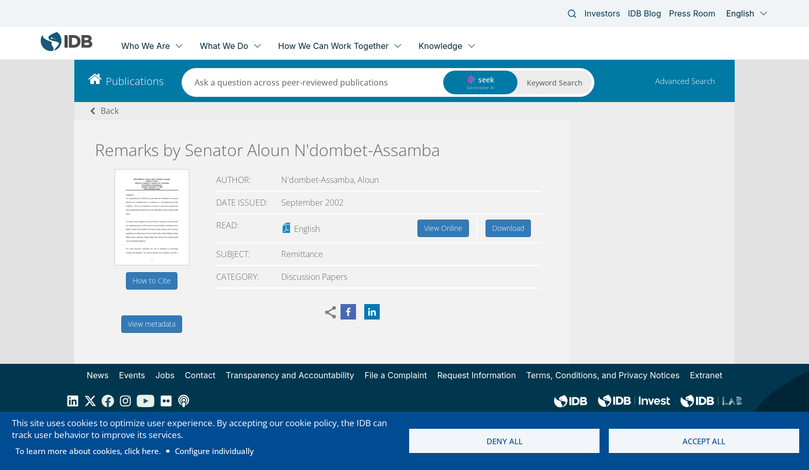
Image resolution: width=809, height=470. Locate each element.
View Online (443, 228)
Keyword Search (555, 83)
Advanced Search (685, 81)
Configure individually (214, 451)
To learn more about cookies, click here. (88, 451)
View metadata (151, 324)
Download (508, 228)
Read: (227, 225)
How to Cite (152, 281)
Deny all (505, 441)
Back (110, 110)
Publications (135, 81)
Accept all (704, 441)
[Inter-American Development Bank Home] (66, 49)
